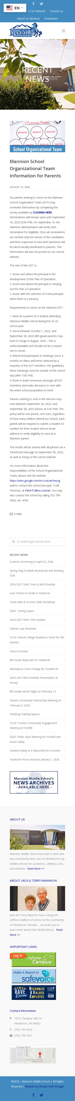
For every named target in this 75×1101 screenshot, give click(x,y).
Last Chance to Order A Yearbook (30, 593)
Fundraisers (51, 18)
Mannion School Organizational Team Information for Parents (35, 168)
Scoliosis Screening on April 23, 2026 (31, 561)
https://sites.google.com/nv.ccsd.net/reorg (35, 480)
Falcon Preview (19, 651)
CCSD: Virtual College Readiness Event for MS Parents (37, 640)
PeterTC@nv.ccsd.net (37, 490)
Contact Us (56, 11)
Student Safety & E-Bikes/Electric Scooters (35, 750)
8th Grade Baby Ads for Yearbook (30, 660)
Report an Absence (28, 18)
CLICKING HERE (42, 212)
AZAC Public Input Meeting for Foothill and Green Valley (35, 739)
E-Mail (15, 514)
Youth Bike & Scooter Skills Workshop (32, 602)
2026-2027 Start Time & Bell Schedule (32, 584)
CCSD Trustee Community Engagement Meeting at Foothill (33, 725)
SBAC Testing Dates (22, 611)
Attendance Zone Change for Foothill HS (34, 669)
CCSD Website (36, 11)
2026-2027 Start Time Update (27, 619)
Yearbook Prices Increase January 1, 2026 (34, 759)
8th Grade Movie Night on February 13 (33, 691)
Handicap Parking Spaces (25, 714)
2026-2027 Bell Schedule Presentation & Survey (34, 680)
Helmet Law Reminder (23, 628)
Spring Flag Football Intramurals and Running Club (36, 573)
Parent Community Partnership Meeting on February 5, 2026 (35, 703)
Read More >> (35, 868)
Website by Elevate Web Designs (44, 1086)
